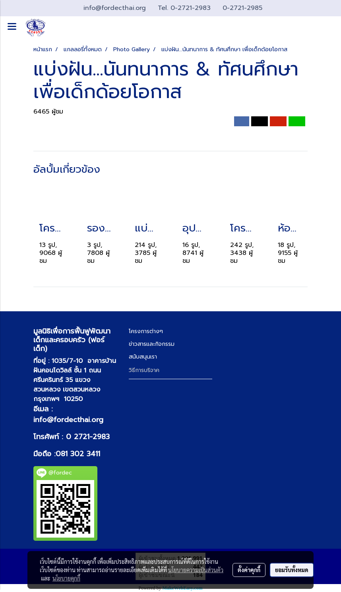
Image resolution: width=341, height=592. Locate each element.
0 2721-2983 (88, 436)
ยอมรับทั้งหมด (291, 569)
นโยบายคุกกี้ (66, 578)
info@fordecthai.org (68, 419)
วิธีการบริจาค (144, 370)
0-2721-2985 (242, 8)
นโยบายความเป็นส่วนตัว (195, 569)
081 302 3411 (78, 453)
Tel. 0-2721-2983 (185, 8)
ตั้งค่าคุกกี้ (249, 569)
